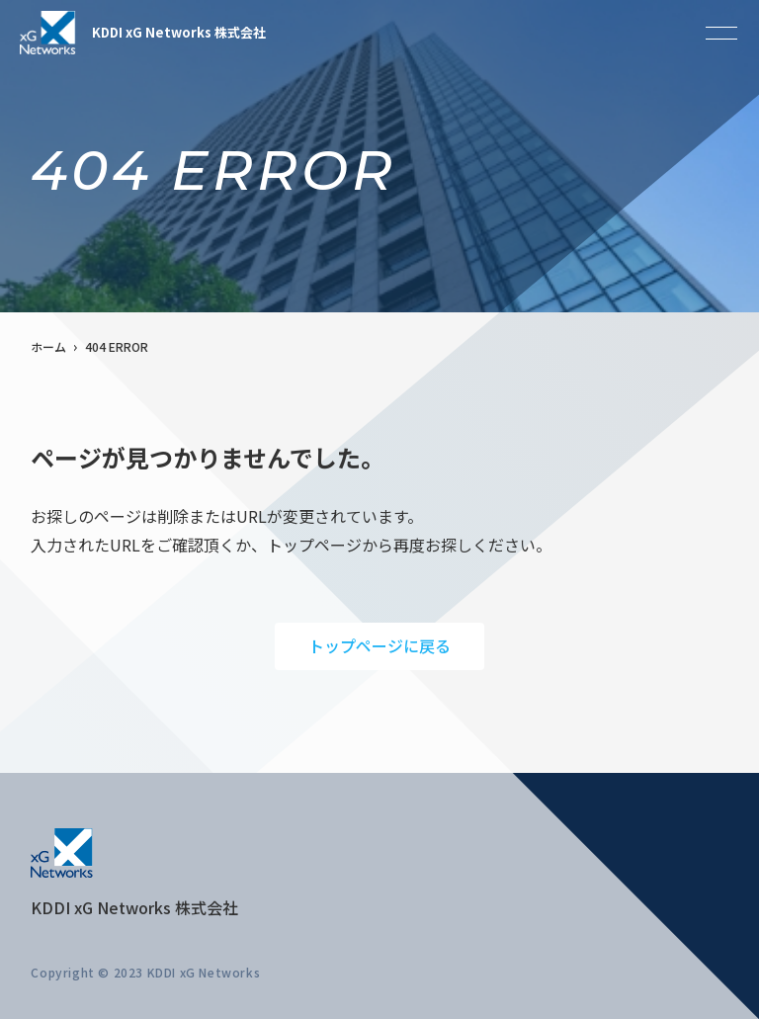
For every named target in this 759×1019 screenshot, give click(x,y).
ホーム (48, 346)
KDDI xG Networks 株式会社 (143, 33)
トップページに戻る (379, 645)
